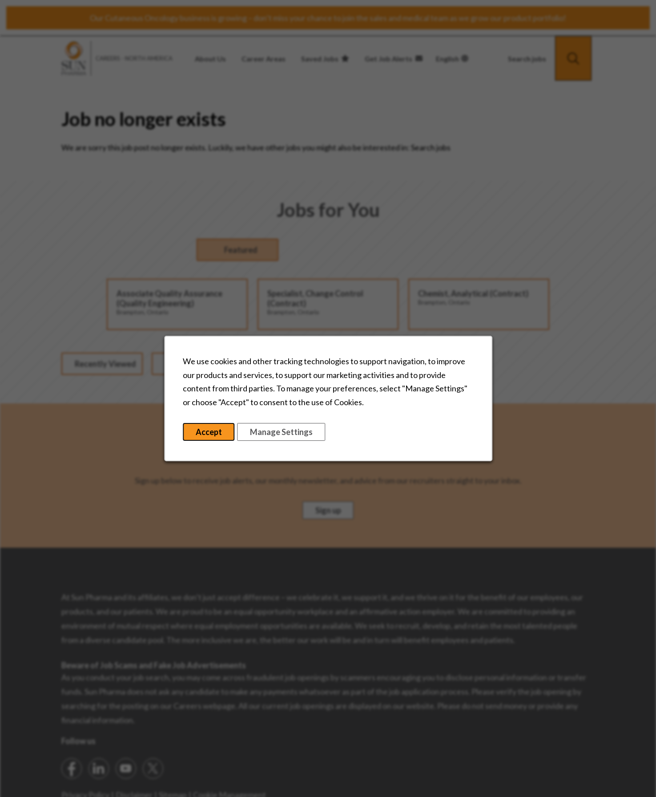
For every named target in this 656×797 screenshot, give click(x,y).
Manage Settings (293, 433)
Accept (212, 433)
